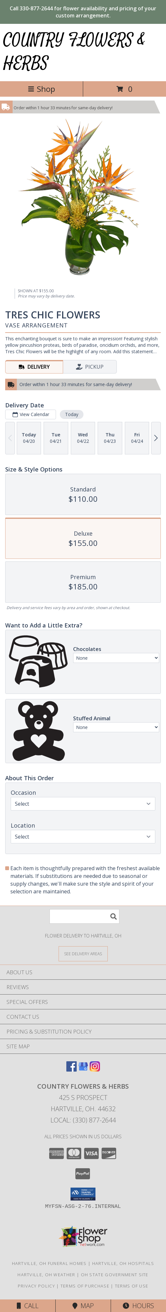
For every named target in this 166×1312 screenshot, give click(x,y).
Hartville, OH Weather (46, 1275)
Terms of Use (132, 1286)
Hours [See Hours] (138, 1305)
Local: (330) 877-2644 (83, 1120)
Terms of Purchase (85, 1286)
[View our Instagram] (95, 1069)
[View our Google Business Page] (83, 1069)
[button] (83, 1194)
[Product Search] (84, 916)
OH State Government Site (115, 1275)
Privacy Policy (36, 1286)
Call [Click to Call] (28, 1305)
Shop (41, 88)
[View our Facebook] (71, 1069)
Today (71, 414)
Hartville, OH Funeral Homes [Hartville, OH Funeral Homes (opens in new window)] (49, 1263)
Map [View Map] (83, 1305)
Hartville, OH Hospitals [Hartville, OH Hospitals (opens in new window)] (123, 1263)
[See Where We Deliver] (83, 953)
